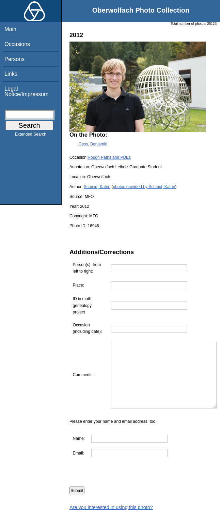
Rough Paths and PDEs (109, 157)
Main (10, 29)
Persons (14, 59)
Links (10, 74)
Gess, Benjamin (92, 144)
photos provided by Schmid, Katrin (144, 186)
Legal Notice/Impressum (26, 91)
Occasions (17, 44)
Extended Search (30, 136)
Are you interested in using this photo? (111, 520)
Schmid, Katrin (97, 186)
